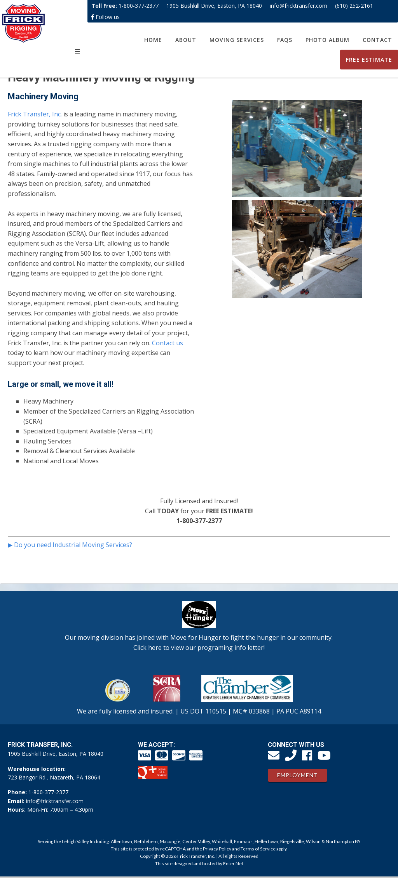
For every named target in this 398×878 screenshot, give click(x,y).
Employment (297, 775)
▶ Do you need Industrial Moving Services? (70, 544)
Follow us (105, 17)
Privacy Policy (217, 849)
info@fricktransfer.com (298, 5)
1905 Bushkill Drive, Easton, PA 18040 (214, 5)
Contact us (167, 343)
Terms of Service (258, 849)
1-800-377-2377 (139, 5)
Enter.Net (233, 863)
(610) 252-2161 (354, 5)
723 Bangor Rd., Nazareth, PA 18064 (54, 777)
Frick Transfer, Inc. (35, 114)
